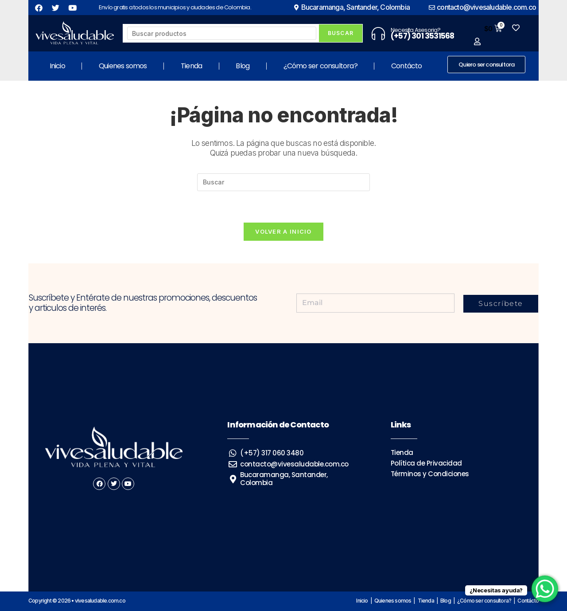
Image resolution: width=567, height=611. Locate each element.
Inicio (57, 66)
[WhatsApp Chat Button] (545, 589)
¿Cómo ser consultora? (320, 66)
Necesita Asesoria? (416, 30)
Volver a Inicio (283, 231)
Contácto (406, 66)
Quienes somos (123, 66)
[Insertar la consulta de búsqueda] (283, 182)
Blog (242, 66)
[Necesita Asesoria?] (378, 33)
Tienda (191, 66)
